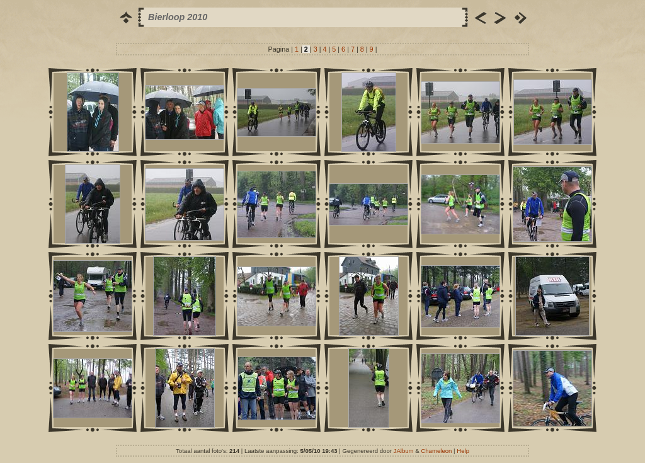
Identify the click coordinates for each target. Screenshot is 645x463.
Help (463, 450)
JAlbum (404, 450)
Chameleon (436, 450)
